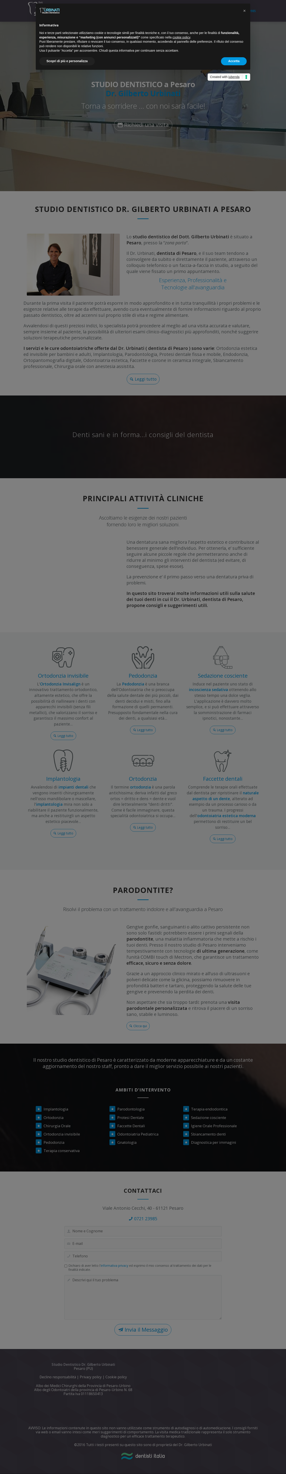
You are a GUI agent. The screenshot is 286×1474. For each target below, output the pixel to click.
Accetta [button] (234, 61)
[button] (244, 10)
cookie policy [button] (181, 37)
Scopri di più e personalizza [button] (67, 61)
